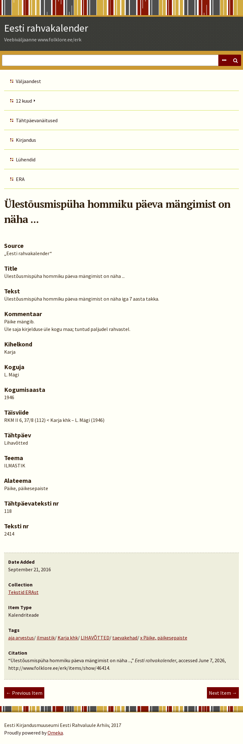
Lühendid (25, 159)
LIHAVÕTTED (95, 637)
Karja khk (68, 637)
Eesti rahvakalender (46, 28)
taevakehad (124, 637)
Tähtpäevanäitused (37, 120)
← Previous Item (24, 693)
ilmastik (46, 637)
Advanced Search (224, 60)
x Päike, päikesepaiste (163, 637)
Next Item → (223, 693)
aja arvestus (21, 637)
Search (235, 60)
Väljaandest (28, 81)
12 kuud (24, 101)
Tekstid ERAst (23, 592)
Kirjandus (26, 140)
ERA (20, 179)
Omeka (55, 732)
